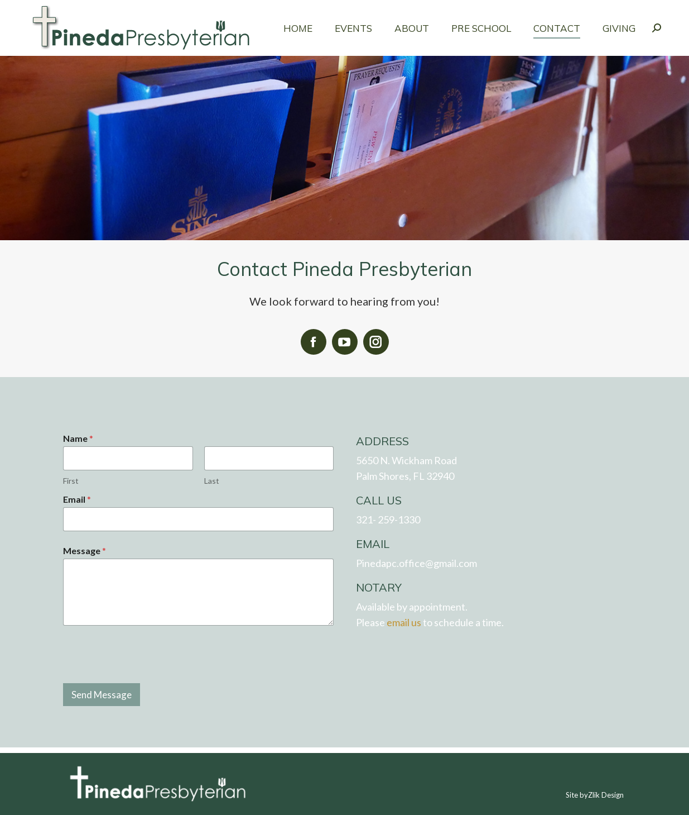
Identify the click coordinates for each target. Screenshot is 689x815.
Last (211, 480)
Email (77, 499)
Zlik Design (606, 794)
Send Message (101, 694)
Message (84, 550)
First (71, 480)
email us (404, 622)
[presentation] (148, 681)
